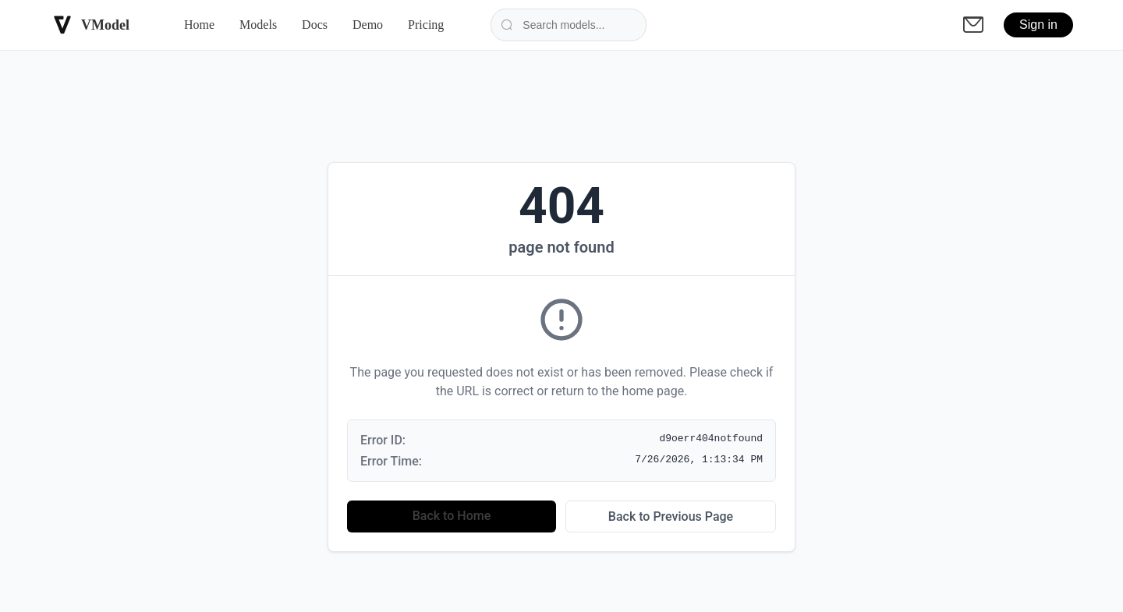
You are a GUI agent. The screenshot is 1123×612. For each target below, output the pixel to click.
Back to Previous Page (670, 516)
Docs (315, 24)
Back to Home (452, 515)
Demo (367, 24)
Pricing (426, 24)
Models (258, 24)
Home (199, 24)
